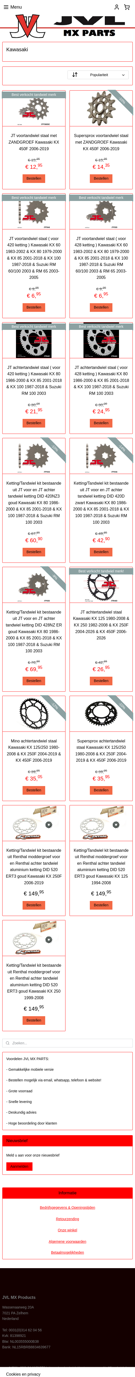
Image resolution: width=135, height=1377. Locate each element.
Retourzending (67, 1219)
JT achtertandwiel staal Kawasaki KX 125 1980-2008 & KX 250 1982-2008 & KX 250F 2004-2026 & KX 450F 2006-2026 (101, 625)
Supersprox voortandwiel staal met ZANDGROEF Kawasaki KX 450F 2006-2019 (101, 142)
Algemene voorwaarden (67, 1241)
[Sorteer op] (98, 75)
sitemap (52, 1367)
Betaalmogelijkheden (67, 1252)
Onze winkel (67, 1230)
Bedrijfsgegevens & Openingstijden (67, 1207)
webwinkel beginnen (78, 1367)
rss (61, 1367)
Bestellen (34, 178)
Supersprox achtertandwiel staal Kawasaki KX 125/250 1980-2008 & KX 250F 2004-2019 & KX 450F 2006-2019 (101, 751)
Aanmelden (19, 1166)
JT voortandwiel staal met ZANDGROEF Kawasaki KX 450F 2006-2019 (34, 142)
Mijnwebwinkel (117, 1367)
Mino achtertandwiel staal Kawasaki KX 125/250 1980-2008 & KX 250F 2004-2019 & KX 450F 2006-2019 (34, 751)
